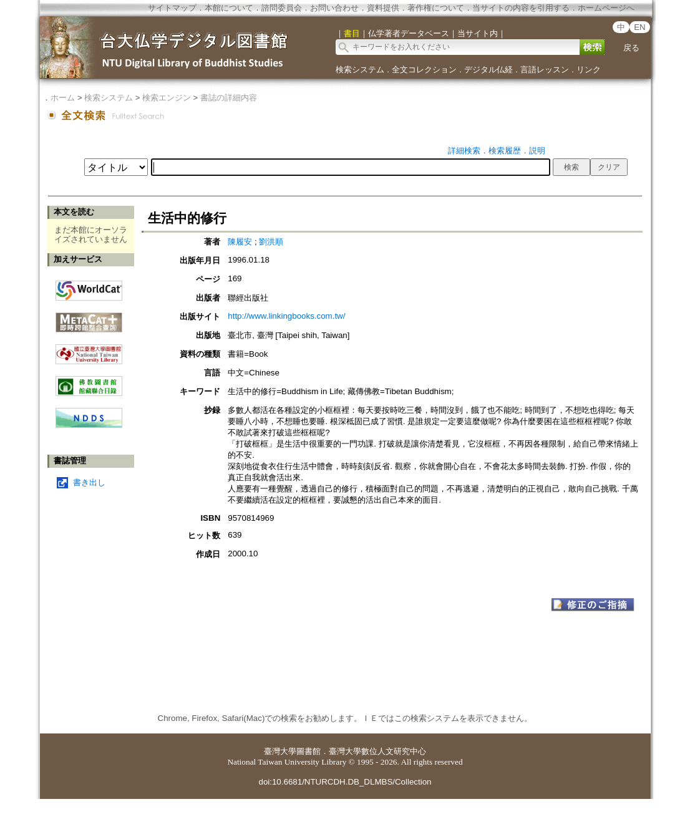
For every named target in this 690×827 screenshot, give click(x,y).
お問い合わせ (334, 7)
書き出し (89, 482)
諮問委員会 (281, 7)
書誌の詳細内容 (228, 97)
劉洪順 (271, 241)
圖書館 (308, 751)
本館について (229, 7)
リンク (588, 69)
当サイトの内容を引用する (521, 7)
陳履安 (240, 241)
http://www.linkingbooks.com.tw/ (286, 316)
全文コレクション (424, 69)
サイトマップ (172, 7)
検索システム (360, 69)
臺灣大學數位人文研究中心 (377, 751)
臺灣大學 (280, 751)
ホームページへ (606, 7)
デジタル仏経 (488, 69)
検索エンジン (166, 97)
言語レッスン (544, 69)
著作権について (435, 7)
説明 (537, 150)
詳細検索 (464, 150)
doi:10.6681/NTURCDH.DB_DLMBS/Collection (344, 781)
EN (640, 27)
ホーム (63, 97)
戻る (631, 47)
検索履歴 (504, 150)
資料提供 (383, 7)
